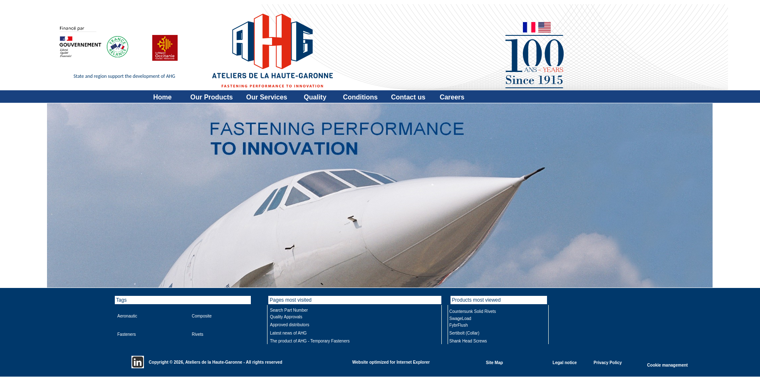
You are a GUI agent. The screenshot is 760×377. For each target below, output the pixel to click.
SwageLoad (460, 318)
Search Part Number (289, 310)
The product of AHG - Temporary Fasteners (310, 341)
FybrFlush (458, 325)
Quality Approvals (286, 317)
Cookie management (667, 364)
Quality (315, 97)
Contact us (408, 97)
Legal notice (564, 362)
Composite (202, 316)
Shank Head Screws (468, 341)
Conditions (360, 97)
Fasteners (126, 334)
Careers (452, 97)
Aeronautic (127, 316)
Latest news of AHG (288, 333)
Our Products (212, 97)
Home (162, 97)
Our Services (266, 97)
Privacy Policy (608, 362)
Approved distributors (289, 324)
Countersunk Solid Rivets (472, 311)
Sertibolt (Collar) (464, 333)
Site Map (494, 362)
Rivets (197, 334)
